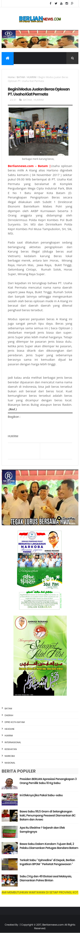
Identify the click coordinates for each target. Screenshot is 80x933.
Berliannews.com (54, 924)
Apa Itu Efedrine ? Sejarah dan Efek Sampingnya (42, 830)
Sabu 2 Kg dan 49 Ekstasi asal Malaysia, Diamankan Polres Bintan (46, 878)
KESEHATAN (11, 749)
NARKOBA (10, 756)
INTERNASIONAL (13, 742)
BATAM (21, 77)
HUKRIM (31, 77)
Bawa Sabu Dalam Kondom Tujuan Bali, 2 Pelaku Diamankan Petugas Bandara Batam (49, 846)
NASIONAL (10, 762)
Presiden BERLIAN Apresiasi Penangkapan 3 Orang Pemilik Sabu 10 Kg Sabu (48, 781)
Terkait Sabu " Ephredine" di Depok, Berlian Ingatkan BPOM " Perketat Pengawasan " (47, 862)
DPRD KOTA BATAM (15, 722)
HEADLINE (9, 729)
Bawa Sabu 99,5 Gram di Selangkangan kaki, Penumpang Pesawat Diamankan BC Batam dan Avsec (48, 815)
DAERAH (9, 715)
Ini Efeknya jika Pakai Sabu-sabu (41, 795)
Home (11, 77)
